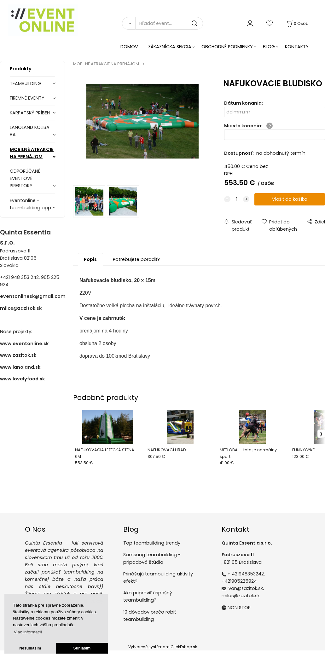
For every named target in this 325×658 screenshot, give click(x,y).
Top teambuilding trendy (151, 543)
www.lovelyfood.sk (22, 379)
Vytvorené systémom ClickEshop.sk (162, 646)
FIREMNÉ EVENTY (27, 98)
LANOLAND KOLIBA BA (29, 131)
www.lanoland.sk (20, 367)
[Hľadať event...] (169, 23)
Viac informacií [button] (28, 632)
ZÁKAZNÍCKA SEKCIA (169, 46)
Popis (90, 259)
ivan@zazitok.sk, (246, 588)
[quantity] (236, 199)
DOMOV (129, 46)
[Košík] (297, 23)
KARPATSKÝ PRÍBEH (30, 113)
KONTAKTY (297, 46)
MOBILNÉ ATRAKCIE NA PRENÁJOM (32, 153)
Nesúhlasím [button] (30, 648)
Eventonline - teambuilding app (30, 204)
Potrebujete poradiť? (136, 259)
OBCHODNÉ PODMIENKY (227, 46)
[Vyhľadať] (128, 23)
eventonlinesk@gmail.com (33, 296)
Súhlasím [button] (82, 648)
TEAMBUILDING (25, 83)
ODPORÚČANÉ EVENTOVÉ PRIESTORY (25, 178)
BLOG (269, 46)
